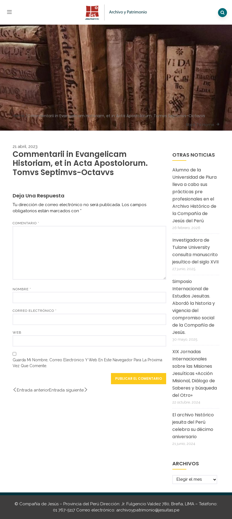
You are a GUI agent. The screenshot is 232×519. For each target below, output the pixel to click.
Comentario (26, 223)
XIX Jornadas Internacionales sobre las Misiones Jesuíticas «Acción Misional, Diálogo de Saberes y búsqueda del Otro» (194, 373)
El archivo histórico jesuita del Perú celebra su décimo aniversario (193, 426)
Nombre (22, 289)
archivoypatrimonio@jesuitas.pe (147, 510)
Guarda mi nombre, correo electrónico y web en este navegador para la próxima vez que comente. (87, 363)
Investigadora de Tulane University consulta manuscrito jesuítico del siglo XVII (195, 251)
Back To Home (200, 125)
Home (18, 116)
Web (17, 332)
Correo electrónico (35, 311)
